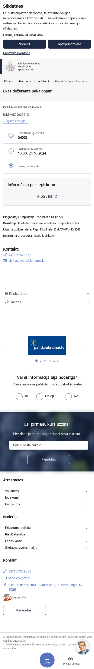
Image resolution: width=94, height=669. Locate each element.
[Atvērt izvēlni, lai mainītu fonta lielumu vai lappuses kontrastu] (70, 661)
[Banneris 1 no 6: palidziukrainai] (47, 345)
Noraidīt (24, 44)
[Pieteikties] (48, 459)
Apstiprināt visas (69, 44)
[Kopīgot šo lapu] (47, 302)
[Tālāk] (86, 345)
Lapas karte (13, 541)
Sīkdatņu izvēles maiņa (21, 548)
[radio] (22, 395)
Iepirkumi (12, 497)
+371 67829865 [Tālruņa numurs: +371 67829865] (20, 255)
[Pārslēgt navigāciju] (47, 660)
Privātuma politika (18, 528)
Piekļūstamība (15, 534)
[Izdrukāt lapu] (47, 294)
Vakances (12, 491)
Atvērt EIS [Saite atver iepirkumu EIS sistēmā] (45, 196)
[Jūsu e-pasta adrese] (48, 445)
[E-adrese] (11, 597)
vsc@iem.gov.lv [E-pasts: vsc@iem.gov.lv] (19, 578)
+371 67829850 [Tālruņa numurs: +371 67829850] (20, 571)
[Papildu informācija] (24, 597)
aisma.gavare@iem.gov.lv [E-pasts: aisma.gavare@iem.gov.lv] (26, 261)
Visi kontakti (24, 610)
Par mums (12, 504)
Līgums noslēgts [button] (15, 121)
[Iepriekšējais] (7, 345)
